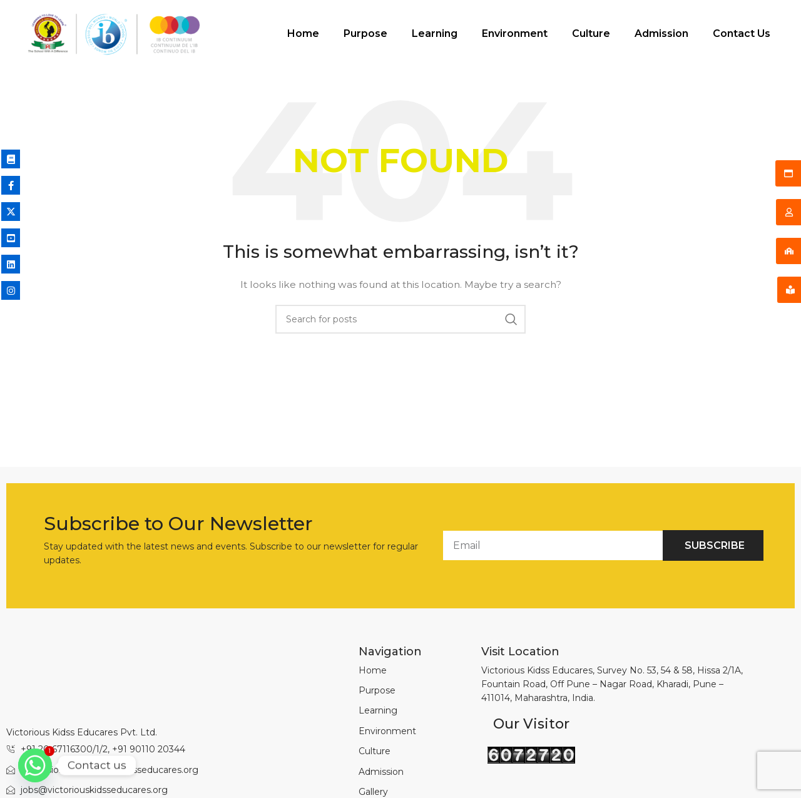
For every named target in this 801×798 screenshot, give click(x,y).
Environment (478, 35)
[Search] (400, 322)
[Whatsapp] (35, 765)
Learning (398, 35)
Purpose (328, 35)
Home (266, 35)
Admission (624, 35)
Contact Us (704, 35)
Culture (554, 35)
